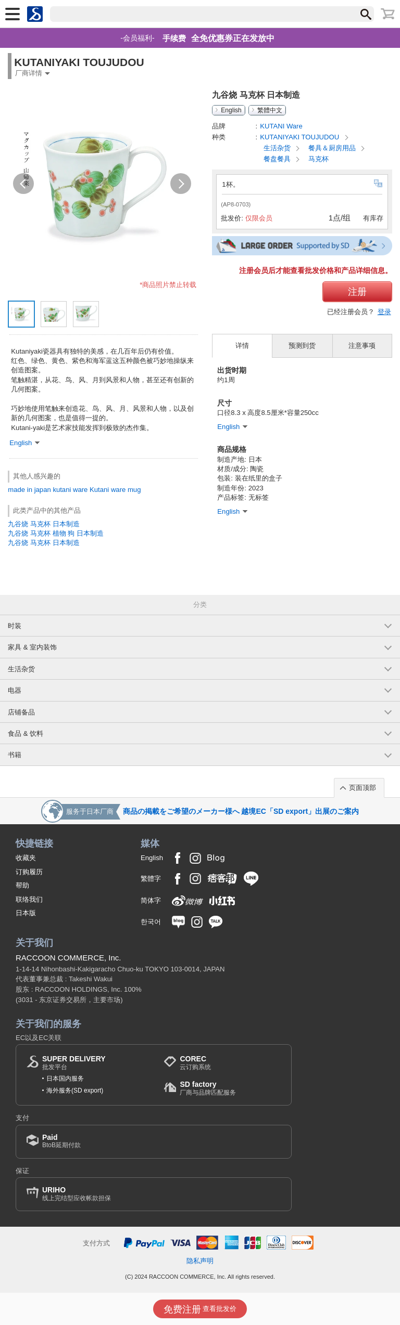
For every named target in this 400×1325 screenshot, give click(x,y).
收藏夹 (26, 858)
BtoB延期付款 (61, 1141)
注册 (357, 292)
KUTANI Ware (281, 126)
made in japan (29, 489)
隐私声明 (200, 1261)
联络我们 (29, 899)
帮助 (22, 885)
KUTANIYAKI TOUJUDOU (300, 137)
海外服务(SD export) (74, 1090)
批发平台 (74, 1063)
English (231, 110)
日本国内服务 (65, 1078)
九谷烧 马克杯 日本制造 (43, 524)
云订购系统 (195, 1063)
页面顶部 (362, 787)
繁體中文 (269, 110)
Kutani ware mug (115, 489)
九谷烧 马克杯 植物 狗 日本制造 (56, 533)
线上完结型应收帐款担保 (76, 1194)
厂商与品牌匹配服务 (208, 1088)
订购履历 (29, 872)
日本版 (26, 913)
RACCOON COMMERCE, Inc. (68, 957)
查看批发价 (200, 1309)
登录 (384, 312)
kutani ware (70, 489)
